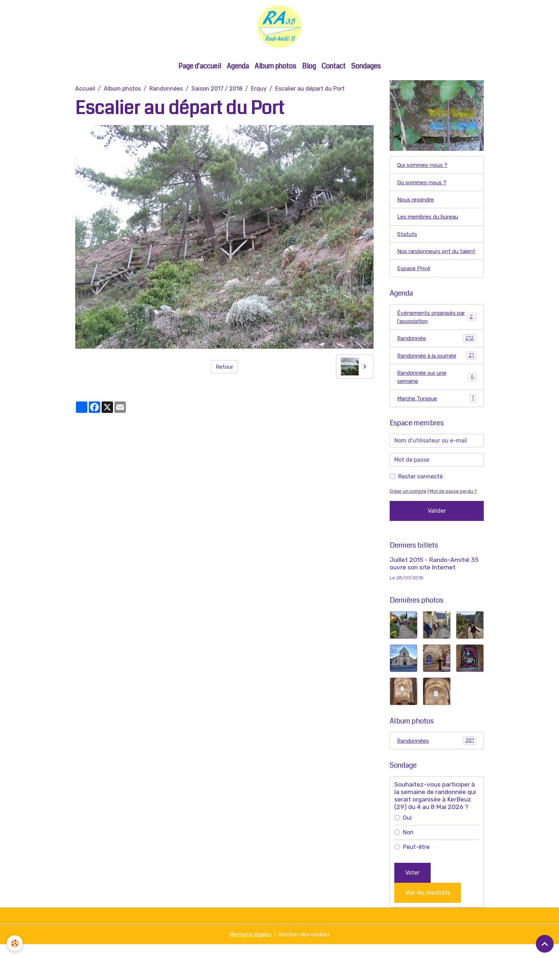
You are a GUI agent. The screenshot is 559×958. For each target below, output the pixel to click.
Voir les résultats (427, 906)
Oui (407, 831)
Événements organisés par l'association (436, 328)
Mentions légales (249, 947)
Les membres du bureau (429, 218)
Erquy (259, 90)
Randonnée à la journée (436, 368)
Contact (333, 67)
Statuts (407, 236)
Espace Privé (414, 279)
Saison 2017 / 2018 (216, 90)
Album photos (275, 67)
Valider (437, 524)
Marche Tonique (436, 411)
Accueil (85, 90)
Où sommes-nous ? (423, 183)
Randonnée (436, 350)
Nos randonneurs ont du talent (429, 258)
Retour (224, 367)
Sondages (366, 67)
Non (408, 845)
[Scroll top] (545, 944)
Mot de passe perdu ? (453, 504)
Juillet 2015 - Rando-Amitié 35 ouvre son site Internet (434, 576)
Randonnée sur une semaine (436, 389)
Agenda (238, 67)
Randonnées (166, 90)
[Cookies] (15, 943)
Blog (309, 67)
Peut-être (416, 860)
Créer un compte (408, 504)
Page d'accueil (199, 67)
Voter (412, 886)
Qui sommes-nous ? (423, 166)
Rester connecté (420, 489)
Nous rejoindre (416, 201)
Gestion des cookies (305, 947)
